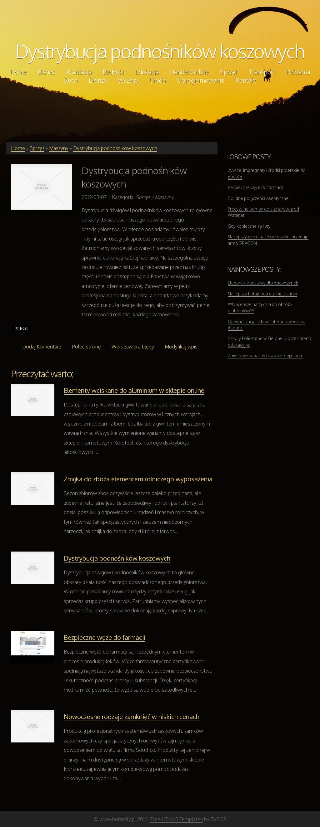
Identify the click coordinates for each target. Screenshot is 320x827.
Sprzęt (37, 148)
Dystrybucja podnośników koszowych (160, 51)
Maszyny (58, 148)
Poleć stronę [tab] (86, 346)
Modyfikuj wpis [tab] (181, 346)
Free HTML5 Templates (176, 819)
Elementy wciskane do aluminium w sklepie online (134, 390)
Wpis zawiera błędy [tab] (133, 346)
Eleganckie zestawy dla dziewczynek (263, 282)
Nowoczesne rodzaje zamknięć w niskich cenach (131, 717)
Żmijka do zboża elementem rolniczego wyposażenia (138, 479)
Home (18, 148)
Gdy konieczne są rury (249, 226)
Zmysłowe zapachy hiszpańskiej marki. (265, 355)
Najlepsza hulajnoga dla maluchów (262, 293)
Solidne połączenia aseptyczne (258, 198)
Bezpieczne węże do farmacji (104, 637)
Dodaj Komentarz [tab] (41, 346)
